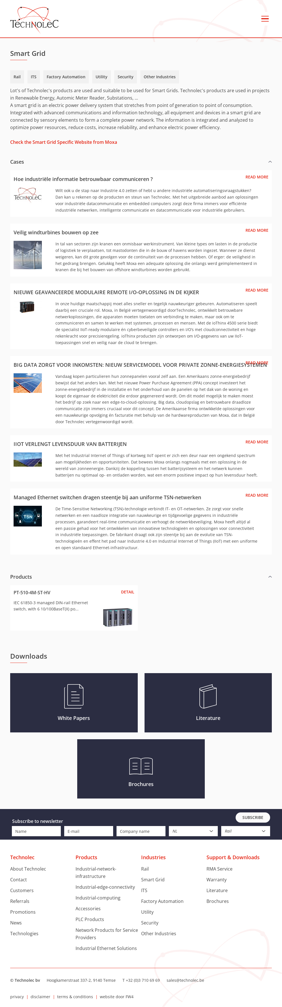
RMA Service (219, 869)
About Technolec (28, 869)
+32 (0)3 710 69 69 (143, 980)
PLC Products (90, 919)
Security (126, 76)
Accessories (88, 908)
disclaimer (40, 996)
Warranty (216, 880)
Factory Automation (66, 76)
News (16, 923)
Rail (17, 76)
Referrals (19, 901)
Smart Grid (153, 880)
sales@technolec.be (185, 980)
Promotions (23, 912)
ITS (33, 76)
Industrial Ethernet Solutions (106, 948)
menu (265, 19)
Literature (208, 718)
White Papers (74, 718)
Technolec (34, 20)
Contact (18, 880)
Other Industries (160, 76)
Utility (101, 76)
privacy (17, 996)
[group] (141, 354)
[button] (141, 161)
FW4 (130, 996)
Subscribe (252, 817)
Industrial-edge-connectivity (105, 887)
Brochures (141, 784)
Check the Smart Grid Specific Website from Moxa (63, 142)
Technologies (24, 933)
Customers (22, 890)
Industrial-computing (98, 898)
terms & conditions (75, 996)
